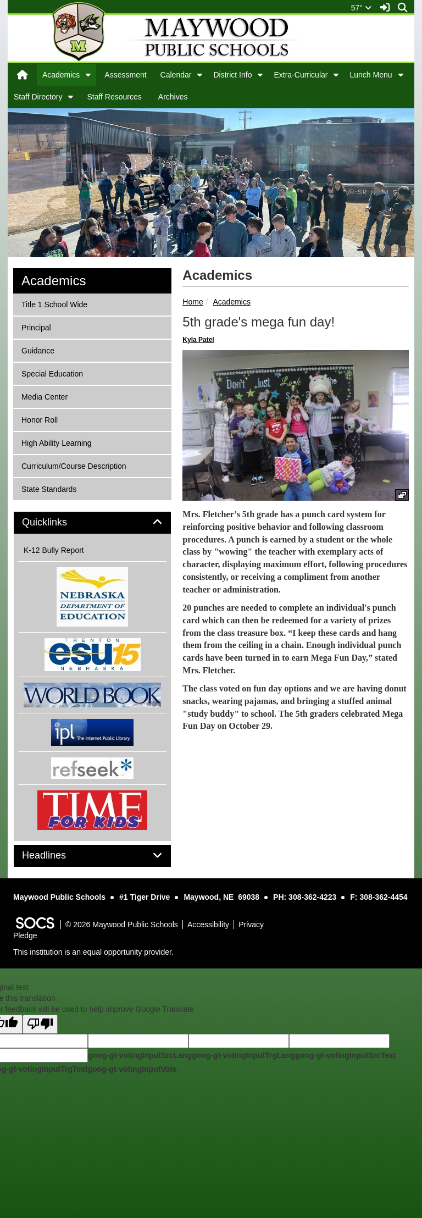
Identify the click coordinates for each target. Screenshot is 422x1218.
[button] (88, 75)
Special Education (52, 373)
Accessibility (208, 924)
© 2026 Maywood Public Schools (121, 924)
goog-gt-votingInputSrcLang (140, 1055)
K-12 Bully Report (54, 550)
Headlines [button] (56, 855)
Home (192, 301)
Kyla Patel (198, 340)
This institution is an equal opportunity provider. (93, 952)
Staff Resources (114, 96)
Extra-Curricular (300, 74)
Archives (173, 96)
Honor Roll (39, 419)
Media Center (44, 396)
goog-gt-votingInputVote (131, 1069)
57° (361, 7)
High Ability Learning (56, 442)
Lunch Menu (370, 74)
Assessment (125, 74)
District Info (232, 74)
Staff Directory (38, 96)
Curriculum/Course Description (73, 465)
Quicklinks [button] (57, 522)
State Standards (48, 488)
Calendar (176, 74)
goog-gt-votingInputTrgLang (243, 1055)
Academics (61, 74)
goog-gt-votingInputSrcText (345, 1055)
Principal (36, 327)
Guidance (37, 350)
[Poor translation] (40, 1024)
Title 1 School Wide (54, 303)
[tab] (92, 523)
